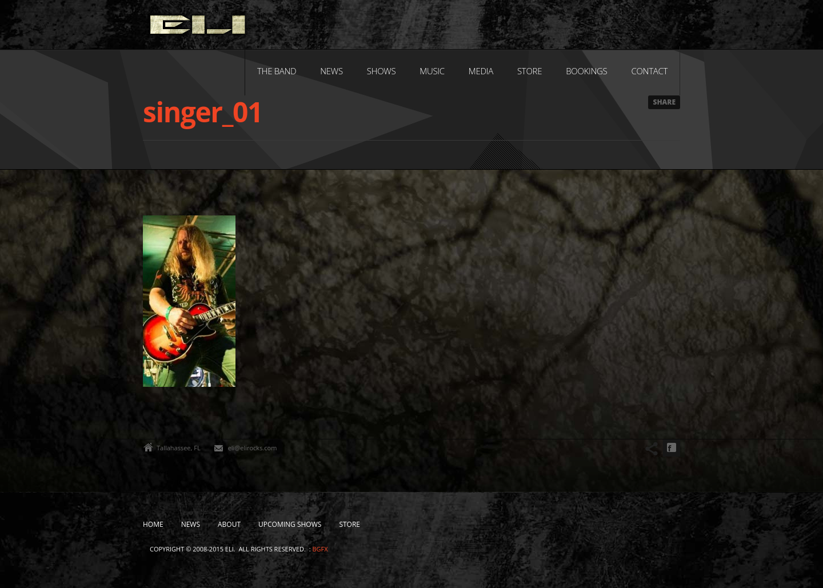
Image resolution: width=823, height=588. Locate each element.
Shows (381, 71)
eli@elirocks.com (252, 447)
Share (664, 102)
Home (153, 524)
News (331, 71)
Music (432, 71)
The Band (276, 71)
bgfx (319, 549)
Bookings (586, 71)
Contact (649, 71)
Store (529, 71)
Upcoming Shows (289, 524)
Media (481, 71)
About (229, 524)
